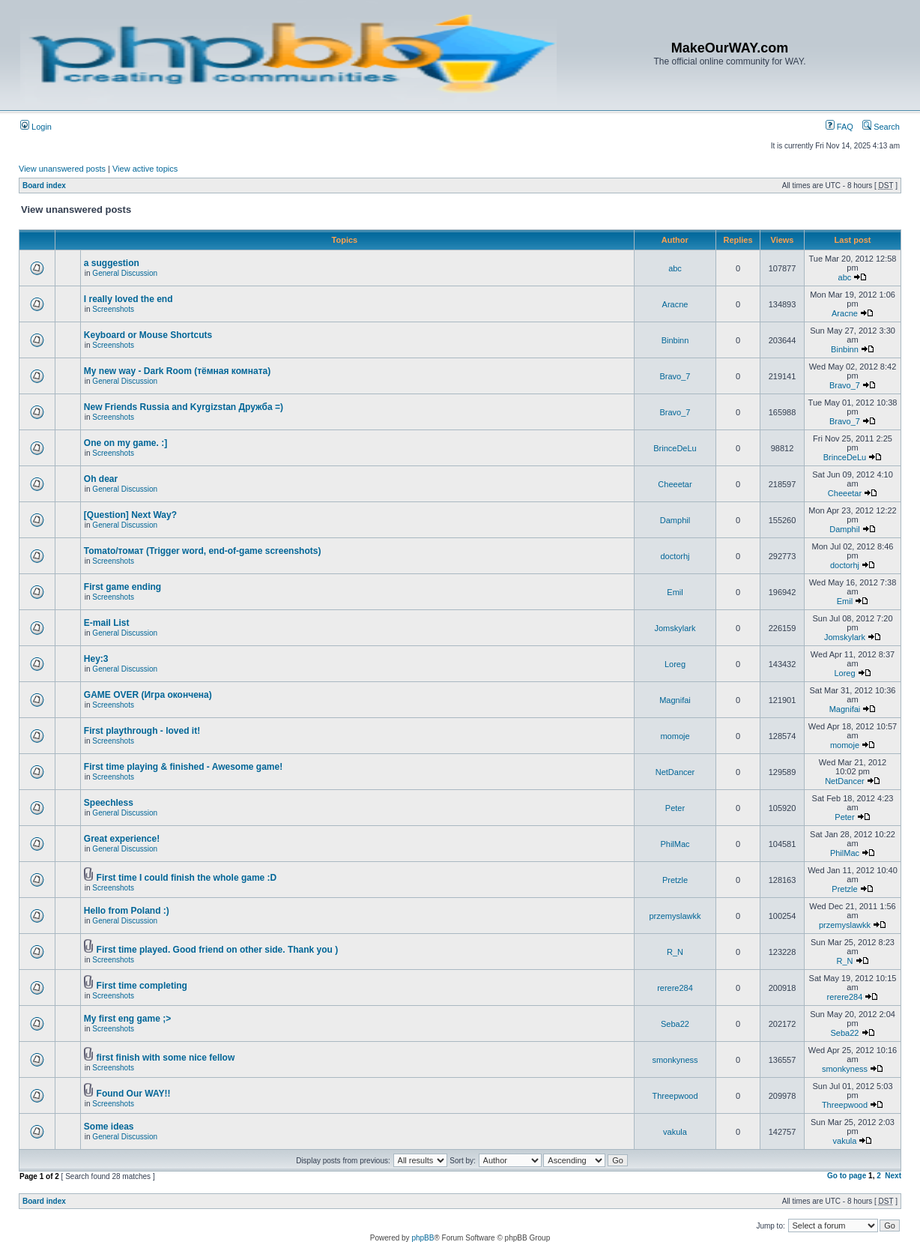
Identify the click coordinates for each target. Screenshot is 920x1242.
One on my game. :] (125, 443)
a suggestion (111, 263)
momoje (674, 736)
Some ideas (109, 1126)
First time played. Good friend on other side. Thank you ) (218, 949)
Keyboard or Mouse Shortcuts (148, 335)
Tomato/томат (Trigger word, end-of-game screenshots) (202, 551)
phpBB (422, 1238)
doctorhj (674, 556)
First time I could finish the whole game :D (187, 877)
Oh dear (101, 479)
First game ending (122, 587)
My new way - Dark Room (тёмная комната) (177, 371)
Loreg (675, 664)
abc (675, 268)
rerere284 (675, 987)
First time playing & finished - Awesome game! (183, 767)
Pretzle (675, 879)
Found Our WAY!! (134, 1093)
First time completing (142, 985)
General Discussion (124, 273)
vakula (675, 1131)
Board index (44, 185)
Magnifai (675, 700)
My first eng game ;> (127, 1018)
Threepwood (674, 1095)
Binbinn (675, 340)
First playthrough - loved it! (142, 731)
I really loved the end (128, 299)
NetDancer (675, 772)
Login (36, 126)
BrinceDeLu (674, 448)
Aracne (675, 304)
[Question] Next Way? (130, 515)
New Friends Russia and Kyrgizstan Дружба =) (183, 407)
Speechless (108, 803)
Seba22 (675, 1023)
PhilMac (674, 843)
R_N (675, 951)
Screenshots (113, 309)
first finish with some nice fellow (166, 1057)
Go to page (846, 1176)
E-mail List (107, 623)
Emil (675, 592)
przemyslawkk (674, 915)
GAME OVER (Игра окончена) (148, 695)
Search (881, 126)
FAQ (839, 126)
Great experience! (122, 838)
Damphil (675, 520)
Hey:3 (96, 659)
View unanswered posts (62, 168)
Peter (675, 808)
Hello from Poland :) (126, 910)
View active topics (145, 168)
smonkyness (674, 1059)
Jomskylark (674, 628)
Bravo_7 (675, 376)
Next (893, 1176)
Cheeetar (674, 484)
